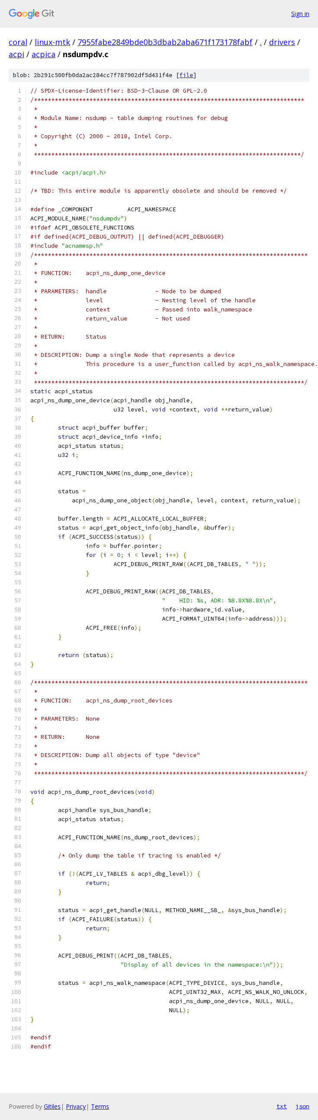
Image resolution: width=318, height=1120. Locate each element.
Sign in (300, 14)
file (186, 75)
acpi (16, 54)
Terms (100, 1106)
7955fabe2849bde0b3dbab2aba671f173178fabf (165, 42)
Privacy (76, 1106)
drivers (282, 42)
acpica (43, 54)
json (302, 1106)
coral (18, 42)
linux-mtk (52, 42)
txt (281, 1106)
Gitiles (52, 1106)
